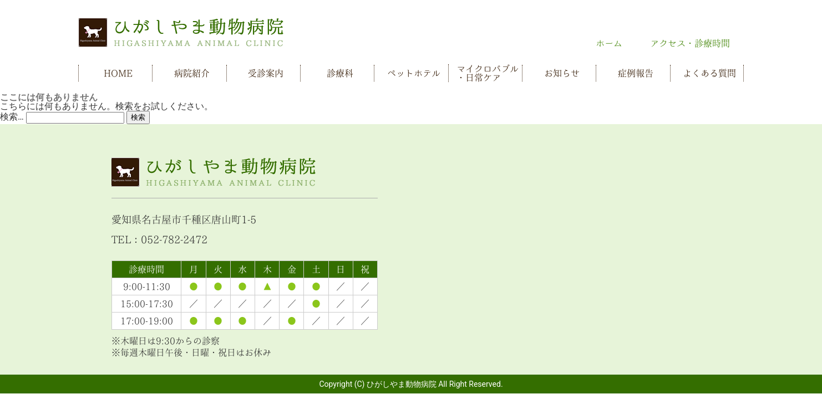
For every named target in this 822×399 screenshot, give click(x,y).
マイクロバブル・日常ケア (487, 73)
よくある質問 (709, 73)
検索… (12, 116)
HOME (118, 73)
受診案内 (265, 73)
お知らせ (562, 73)
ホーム (609, 43)
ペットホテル (413, 73)
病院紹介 (192, 73)
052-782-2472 (174, 239)
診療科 (340, 73)
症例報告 (635, 73)
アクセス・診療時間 (690, 43)
